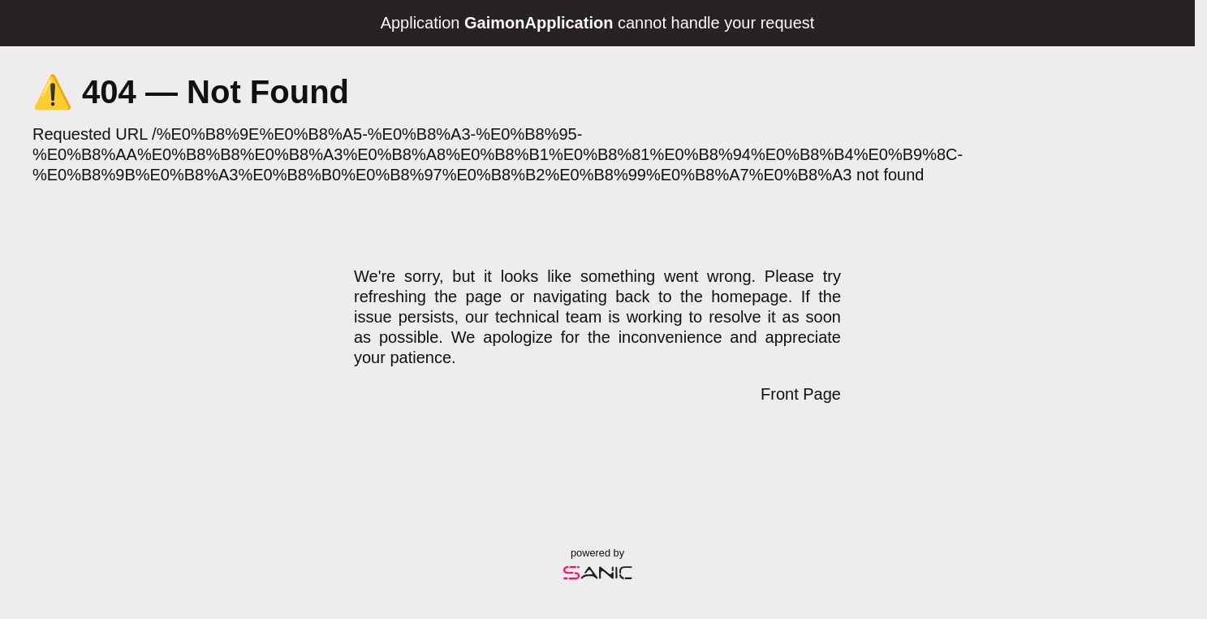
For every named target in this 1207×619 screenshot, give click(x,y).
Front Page (801, 394)
